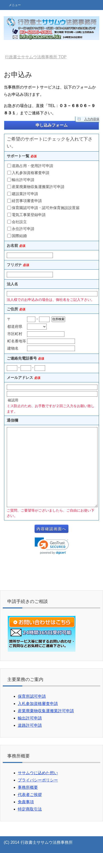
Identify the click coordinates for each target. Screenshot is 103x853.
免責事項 (26, 802)
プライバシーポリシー (38, 780)
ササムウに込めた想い (38, 773)
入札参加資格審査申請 (38, 703)
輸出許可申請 (30, 718)
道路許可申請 (30, 725)
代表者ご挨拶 (30, 794)
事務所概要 (28, 787)
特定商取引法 (30, 809)
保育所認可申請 (32, 696)
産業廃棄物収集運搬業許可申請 (46, 711)
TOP (35, 57)
